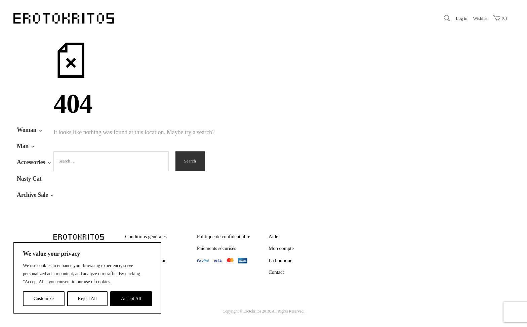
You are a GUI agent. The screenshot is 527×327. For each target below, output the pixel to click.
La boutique (280, 260)
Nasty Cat (29, 178)
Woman (26, 129)
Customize (44, 298)
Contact (276, 272)
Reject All (87, 298)
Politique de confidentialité (223, 236)
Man (23, 146)
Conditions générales (145, 236)
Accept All (131, 298)
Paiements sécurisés (216, 248)
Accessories (31, 162)
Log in (461, 18)
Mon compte (281, 248)
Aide (273, 236)
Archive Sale (32, 194)
